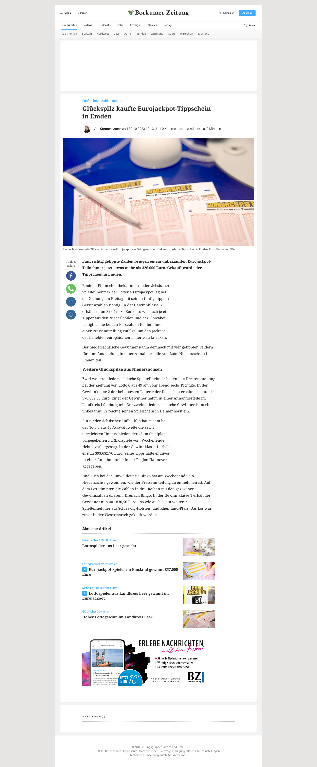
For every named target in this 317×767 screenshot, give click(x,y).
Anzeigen (136, 25)
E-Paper (82, 13)
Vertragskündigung (173, 751)
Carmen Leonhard (113, 128)
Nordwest (103, 34)
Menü (65, 13)
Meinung (203, 34)
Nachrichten (69, 25)
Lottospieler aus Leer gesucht (109, 545)
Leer (116, 34)
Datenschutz (113, 751)
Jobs (120, 25)
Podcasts (105, 25)
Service (152, 25)
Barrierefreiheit (148, 751)
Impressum (130, 751)
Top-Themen (69, 34)
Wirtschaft (186, 34)
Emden (141, 34)
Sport (171, 34)
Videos (87, 25)
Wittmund (157, 34)
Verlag (168, 25)
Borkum (87, 34)
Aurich (128, 34)
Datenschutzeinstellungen (203, 751)
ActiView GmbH (177, 755)
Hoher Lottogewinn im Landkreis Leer (117, 617)
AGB (100, 751)
